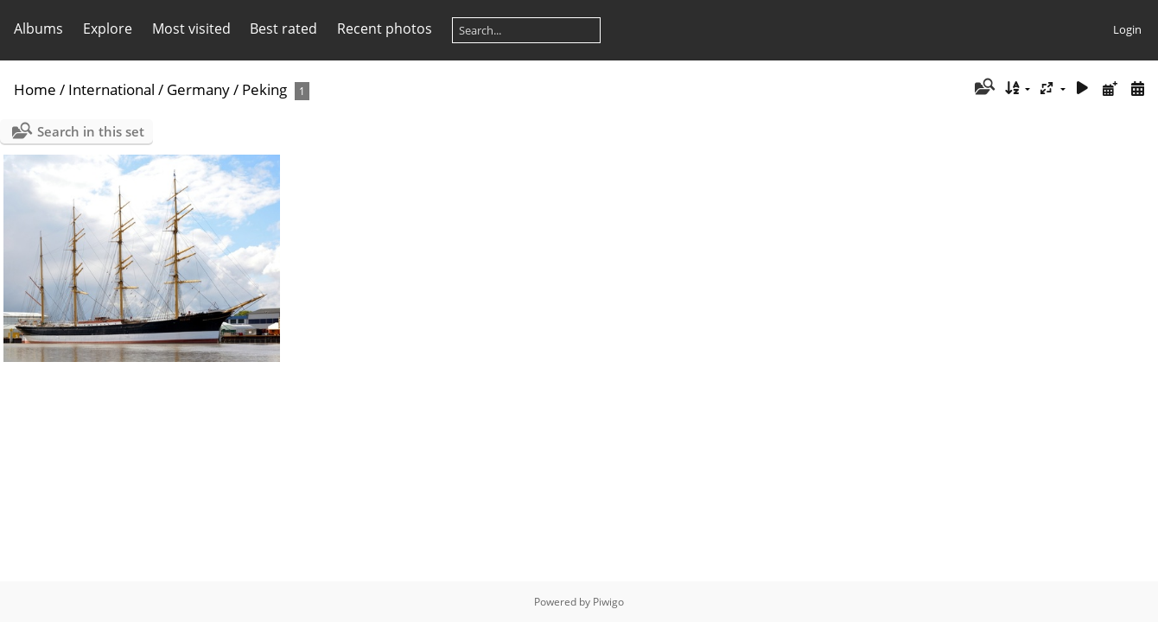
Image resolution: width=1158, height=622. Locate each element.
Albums (38, 28)
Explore (107, 28)
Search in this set (90, 131)
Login (1127, 29)
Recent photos (384, 28)
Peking (264, 89)
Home (35, 89)
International (111, 89)
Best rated (283, 28)
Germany (198, 89)
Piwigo (608, 601)
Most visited (191, 28)
